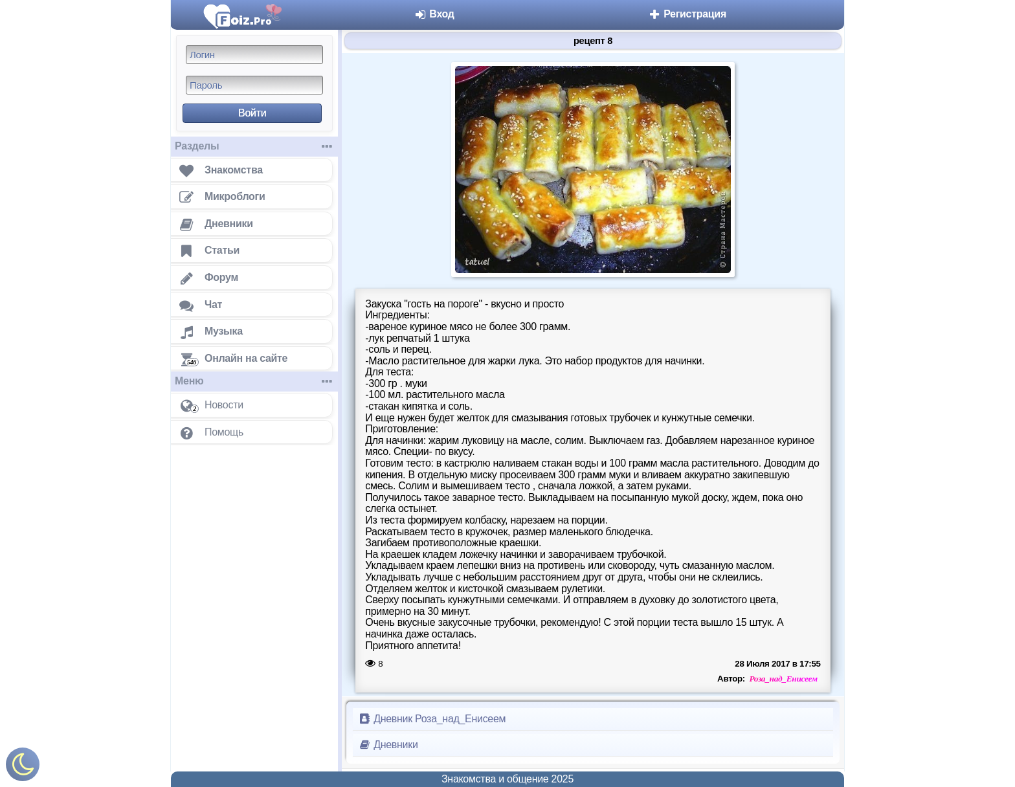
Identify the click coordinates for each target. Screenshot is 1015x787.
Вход (434, 13)
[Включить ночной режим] (23, 767)
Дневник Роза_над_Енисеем (432, 718)
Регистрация (687, 13)
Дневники (388, 744)
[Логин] (254, 54)
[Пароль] (254, 85)
